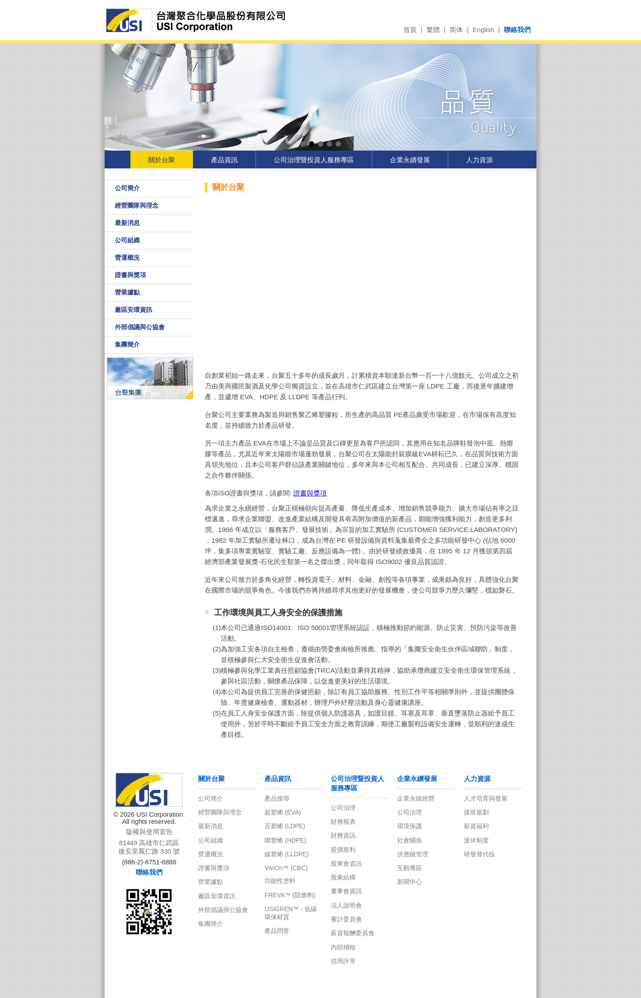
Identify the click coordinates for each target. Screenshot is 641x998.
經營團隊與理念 (136, 205)
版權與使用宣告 (149, 831)
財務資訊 (343, 835)
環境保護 (409, 826)
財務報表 (343, 821)
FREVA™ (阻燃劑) (289, 895)
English (483, 29)
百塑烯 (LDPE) (284, 826)
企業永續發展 (410, 160)
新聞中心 (409, 881)
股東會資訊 (346, 863)
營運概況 (127, 257)
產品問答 (276, 930)
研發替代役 (479, 854)
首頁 (410, 29)
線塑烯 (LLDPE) (286, 854)
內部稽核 (343, 947)
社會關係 (409, 840)
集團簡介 (127, 344)
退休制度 (476, 840)
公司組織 (127, 240)
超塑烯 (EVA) (282, 812)
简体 (456, 29)
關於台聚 (161, 160)
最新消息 (127, 222)
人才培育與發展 (485, 798)
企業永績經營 (415, 798)
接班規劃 (476, 812)
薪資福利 (476, 826)
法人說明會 (346, 905)
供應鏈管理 (412, 854)
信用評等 (343, 961)
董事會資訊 (346, 891)
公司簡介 (127, 188)
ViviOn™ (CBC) (286, 867)
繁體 (433, 29)
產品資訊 (224, 160)
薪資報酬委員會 (352, 933)
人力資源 (479, 160)
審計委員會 (346, 919)
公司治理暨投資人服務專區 (314, 160)
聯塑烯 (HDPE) (285, 840)
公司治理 (343, 807)
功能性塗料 (280, 880)
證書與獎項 (130, 274)
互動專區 (409, 867)
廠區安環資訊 (133, 309)
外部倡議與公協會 (140, 327)
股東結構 (343, 877)
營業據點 (127, 292)
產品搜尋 (276, 798)
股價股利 (343, 849)
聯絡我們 (517, 29)
